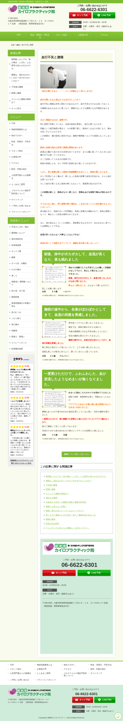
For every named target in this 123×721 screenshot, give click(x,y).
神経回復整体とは (19, 129)
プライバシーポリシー (21, 212)
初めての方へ (17, 136)
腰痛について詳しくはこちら (76, 454)
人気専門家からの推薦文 (21, 176)
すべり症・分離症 (19, 263)
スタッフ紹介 (61, 35)
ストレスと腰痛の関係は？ (57, 494)
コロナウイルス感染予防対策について (21, 192)
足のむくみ (16, 312)
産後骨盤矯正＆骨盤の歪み (21, 304)
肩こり (14, 276)
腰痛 (18, 45)
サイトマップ (17, 200)
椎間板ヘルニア (18, 233)
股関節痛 (15, 297)
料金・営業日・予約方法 (40, 36)
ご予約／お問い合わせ (21, 206)
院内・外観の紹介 (19, 169)
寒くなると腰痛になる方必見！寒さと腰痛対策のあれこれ (71, 515)
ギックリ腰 (16, 251)
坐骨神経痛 (16, 245)
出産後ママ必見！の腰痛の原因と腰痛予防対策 (66, 502)
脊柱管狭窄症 (17, 239)
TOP (19, 35)
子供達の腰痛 (51, 485)
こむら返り (16, 318)
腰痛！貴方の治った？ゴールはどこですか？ (65, 511)
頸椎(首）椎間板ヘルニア (21, 283)
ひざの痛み (16, 269)
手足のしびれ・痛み (20, 227)
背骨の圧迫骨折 (52, 524)
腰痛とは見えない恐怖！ (56, 507)
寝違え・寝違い (18, 337)
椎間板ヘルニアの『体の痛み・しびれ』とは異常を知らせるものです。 (76, 476)
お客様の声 (83, 35)
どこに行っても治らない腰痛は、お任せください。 (68, 528)
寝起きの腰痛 (51, 498)
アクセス (104, 35)
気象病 (14, 331)
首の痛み (15, 324)
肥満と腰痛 (50, 489)
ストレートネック (19, 343)
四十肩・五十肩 (18, 291)
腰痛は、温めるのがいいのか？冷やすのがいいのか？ (69, 481)
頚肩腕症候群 (17, 349)
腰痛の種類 (50, 519)
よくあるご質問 (18, 184)
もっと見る (16, 108)
